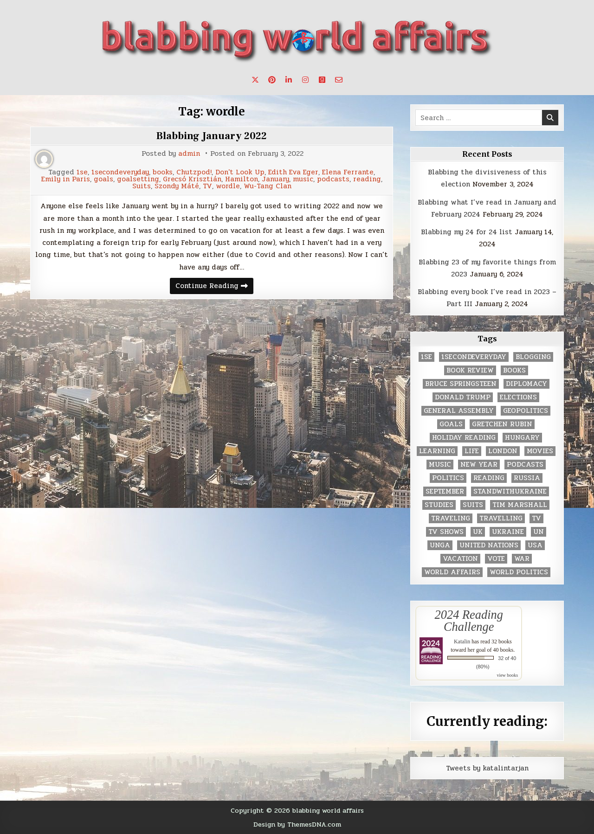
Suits (141, 186)
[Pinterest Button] (271, 79)
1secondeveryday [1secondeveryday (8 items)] (473, 357)
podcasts (333, 179)
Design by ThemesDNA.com (297, 824)
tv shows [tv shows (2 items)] (446, 532)
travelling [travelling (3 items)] (501, 518)
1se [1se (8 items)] (426, 357)
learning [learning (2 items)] (437, 451)
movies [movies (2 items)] (540, 451)
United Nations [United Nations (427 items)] (488, 545)
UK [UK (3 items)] (478, 532)
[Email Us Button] (338, 79)
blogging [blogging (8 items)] (533, 357)
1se (82, 172)
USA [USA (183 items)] (535, 545)
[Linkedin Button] (288, 79)
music (303, 179)
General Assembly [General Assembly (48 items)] (459, 411)
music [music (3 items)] (440, 464)
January (275, 179)
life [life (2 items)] (472, 451)
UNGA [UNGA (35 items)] (440, 545)
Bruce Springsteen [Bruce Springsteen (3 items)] (461, 384)
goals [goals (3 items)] (451, 424)
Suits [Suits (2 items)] (473, 505)
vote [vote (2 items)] (496, 559)
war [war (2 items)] (521, 559)
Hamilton (241, 179)
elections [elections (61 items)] (518, 397)
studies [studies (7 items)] (439, 505)
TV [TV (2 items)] (536, 518)
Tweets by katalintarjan (487, 768)
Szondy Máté (177, 186)
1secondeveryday (120, 172)
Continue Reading (214, 287)
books (163, 172)
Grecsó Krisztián (192, 179)
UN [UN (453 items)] (538, 532)
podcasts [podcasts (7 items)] (525, 464)
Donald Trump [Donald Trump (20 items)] (463, 397)
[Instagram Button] (305, 79)
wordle (228, 186)
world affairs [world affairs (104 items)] (452, 572)
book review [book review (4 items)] (470, 370)
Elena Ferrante (348, 172)
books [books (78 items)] (514, 370)
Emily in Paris (65, 179)
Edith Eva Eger (293, 172)
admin (189, 153)
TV (207, 186)
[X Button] (255, 79)
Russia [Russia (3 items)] (527, 478)
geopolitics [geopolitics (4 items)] (525, 411)
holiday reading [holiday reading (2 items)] (464, 438)
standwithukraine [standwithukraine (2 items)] (510, 491)
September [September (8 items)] (445, 491)
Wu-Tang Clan (267, 186)
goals (103, 179)
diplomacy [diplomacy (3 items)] (526, 384)
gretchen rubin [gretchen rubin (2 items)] (502, 424)
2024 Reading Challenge (469, 621)
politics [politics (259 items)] (448, 478)
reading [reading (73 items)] (488, 478)
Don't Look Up (240, 172)
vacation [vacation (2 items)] (460, 559)
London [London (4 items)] (502, 451)
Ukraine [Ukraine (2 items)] (508, 532)
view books (507, 675)
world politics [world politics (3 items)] (519, 572)
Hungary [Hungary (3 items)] (522, 438)
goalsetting (138, 179)
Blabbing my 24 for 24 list (466, 231)
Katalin (462, 641)
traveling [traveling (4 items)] (450, 518)
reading (367, 179)
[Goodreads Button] (322, 79)
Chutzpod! (194, 172)
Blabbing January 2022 (211, 135)
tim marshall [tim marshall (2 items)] (519, 505)
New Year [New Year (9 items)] (478, 464)
